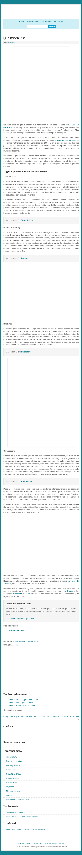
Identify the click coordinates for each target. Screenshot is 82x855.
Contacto (62, 843)
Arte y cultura (11, 757)
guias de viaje (19, 641)
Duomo (24, 258)
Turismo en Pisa (33, 641)
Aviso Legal (38, 843)
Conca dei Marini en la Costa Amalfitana (21, 817)
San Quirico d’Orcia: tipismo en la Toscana (60, 716)
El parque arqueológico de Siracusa (20, 716)
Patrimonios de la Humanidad (17, 800)
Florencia (17, 594)
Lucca (70, 591)
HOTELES (59, 21)
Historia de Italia (12, 778)
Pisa (17, 645)
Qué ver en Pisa (14, 38)
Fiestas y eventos (13, 765)
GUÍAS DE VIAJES (13, 774)
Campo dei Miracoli (66, 140)
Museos (9, 795)
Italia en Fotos (11, 783)
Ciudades (46, 21)
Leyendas (10, 787)
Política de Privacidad (24, 843)
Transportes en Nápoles (15, 812)
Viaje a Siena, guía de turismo (22, 702)
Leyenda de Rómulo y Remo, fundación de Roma (25, 829)
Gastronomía (11, 770)
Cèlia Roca (11, 42)
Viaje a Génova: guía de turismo (23, 705)
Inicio (21, 21)
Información (33, 21)
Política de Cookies (50, 843)
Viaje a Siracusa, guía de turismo (23, 699)
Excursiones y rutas (14, 761)
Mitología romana (13, 791)
